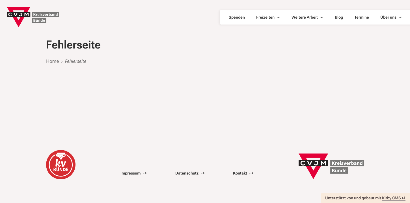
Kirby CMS (393, 198)
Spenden (237, 17)
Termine (361, 17)
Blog (339, 17)
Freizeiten (268, 17)
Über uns (391, 17)
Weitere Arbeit (307, 17)
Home (52, 61)
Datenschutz (190, 173)
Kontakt (243, 173)
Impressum (133, 173)
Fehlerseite (76, 61)
